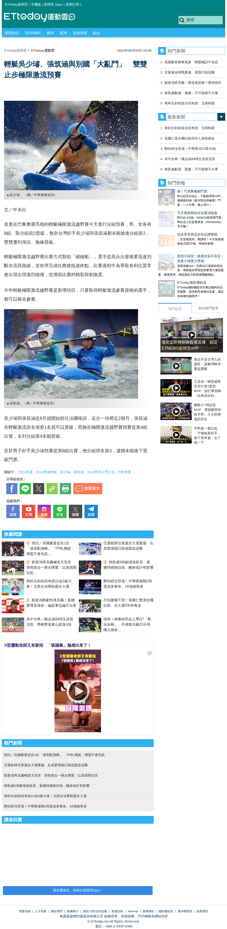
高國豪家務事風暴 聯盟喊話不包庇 (191, 62)
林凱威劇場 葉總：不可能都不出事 (191, 93)
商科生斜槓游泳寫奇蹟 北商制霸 (189, 103)
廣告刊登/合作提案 (95, 911)
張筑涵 (79, 472)
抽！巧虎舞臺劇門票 (173, 191)
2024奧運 (25, 472)
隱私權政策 (166, 911)
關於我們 (57, 911)
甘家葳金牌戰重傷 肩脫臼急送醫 (189, 72)
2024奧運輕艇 (46, 472)
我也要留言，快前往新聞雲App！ (78, 890)
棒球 (50, 33)
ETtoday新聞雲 (16, 4)
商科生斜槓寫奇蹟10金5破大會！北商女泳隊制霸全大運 (45, 796)
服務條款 (148, 911)
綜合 (96, 33)
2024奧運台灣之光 (100, 472)
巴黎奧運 (124, 472)
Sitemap (133, 911)
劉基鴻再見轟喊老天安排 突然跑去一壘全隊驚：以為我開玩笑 (51, 567)
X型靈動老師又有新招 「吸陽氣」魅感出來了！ (47, 645)
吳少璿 (65, 472)
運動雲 (43, 17)
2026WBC (33, 33)
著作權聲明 (185, 911)
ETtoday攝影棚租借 (172, 269)
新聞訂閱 (72, 4)
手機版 (36, 4)
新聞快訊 (12, 33)
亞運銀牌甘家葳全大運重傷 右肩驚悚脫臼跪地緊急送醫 (46, 765)
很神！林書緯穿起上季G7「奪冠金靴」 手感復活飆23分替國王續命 (127, 624)
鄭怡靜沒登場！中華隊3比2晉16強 (189, 148)
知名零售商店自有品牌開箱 (178, 225)
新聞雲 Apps (53, 4)
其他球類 (80, 33)
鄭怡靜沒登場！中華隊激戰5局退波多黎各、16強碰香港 (45, 806)
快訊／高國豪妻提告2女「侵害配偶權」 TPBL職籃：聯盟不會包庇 (50, 548)
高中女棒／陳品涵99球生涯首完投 (189, 159)
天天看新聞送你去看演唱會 (178, 208)
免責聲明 (202, 911)
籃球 (63, 33)
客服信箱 (117, 911)
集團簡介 (73, 911)
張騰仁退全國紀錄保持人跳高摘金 (189, 138)
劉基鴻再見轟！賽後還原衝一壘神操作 (192, 82)
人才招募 (40, 911)
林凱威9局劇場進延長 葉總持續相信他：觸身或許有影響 (47, 786)
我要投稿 (25, 911)
